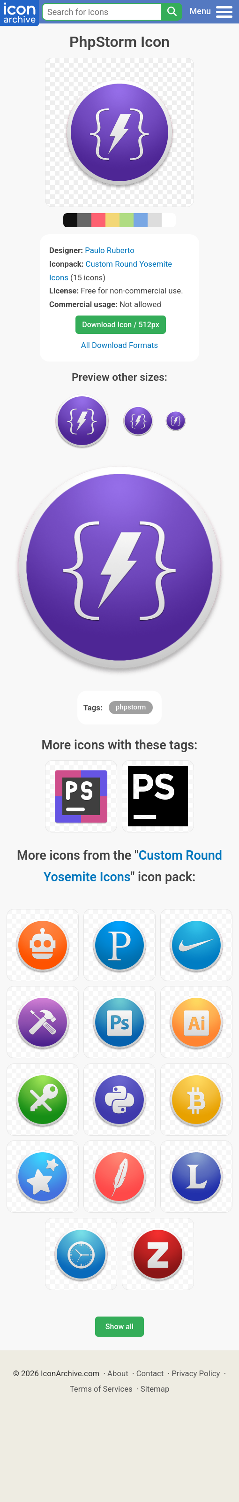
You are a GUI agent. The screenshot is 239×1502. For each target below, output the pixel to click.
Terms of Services (101, 1389)
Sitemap (155, 1389)
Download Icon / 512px (120, 324)
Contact (150, 1373)
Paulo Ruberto (109, 250)
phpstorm (131, 707)
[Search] (171, 12)
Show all (119, 1326)
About (117, 1373)
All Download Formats (119, 345)
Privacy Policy (196, 1373)
